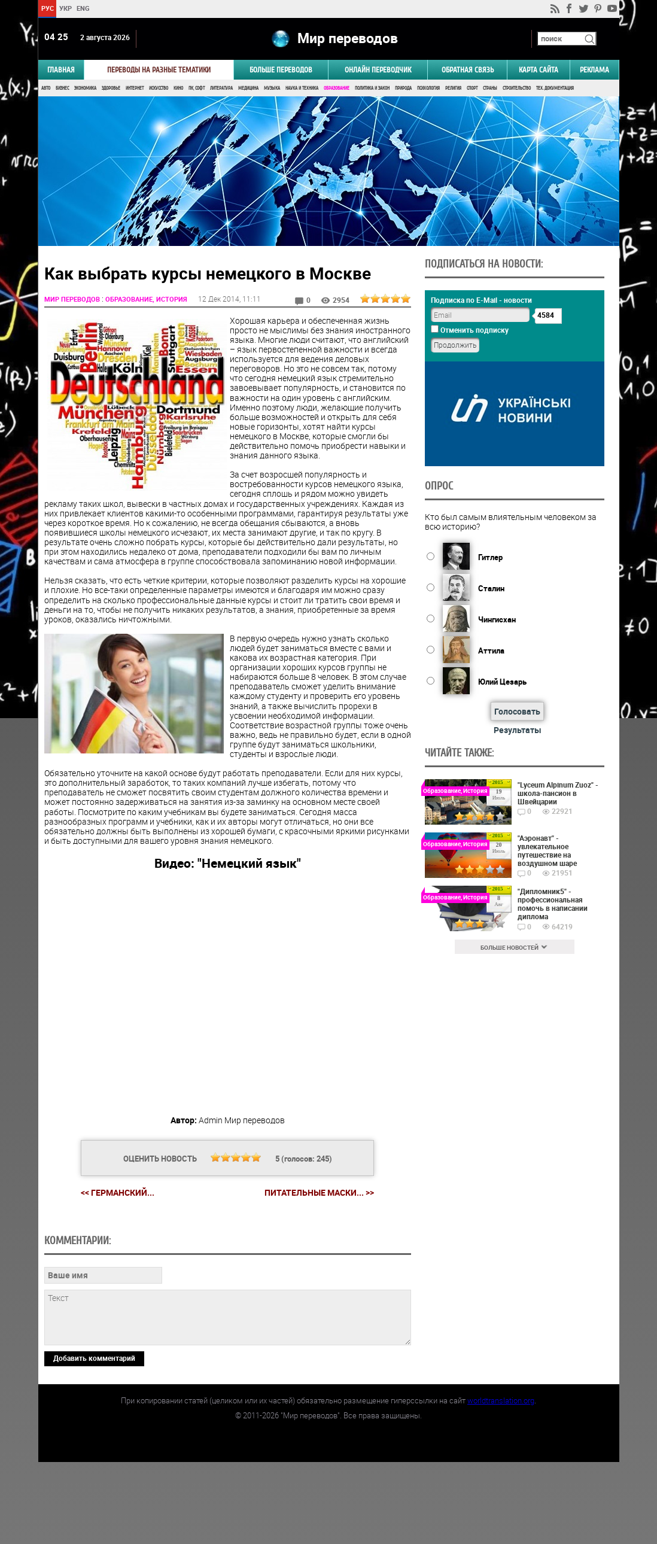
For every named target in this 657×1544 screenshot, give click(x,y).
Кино (178, 88)
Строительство (517, 88)
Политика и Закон (372, 88)
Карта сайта (538, 69)
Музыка (272, 88)
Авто (45, 88)
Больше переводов (281, 69)
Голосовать (517, 711)
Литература (221, 88)
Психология (428, 88)
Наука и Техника (301, 88)
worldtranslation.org (500, 1482)
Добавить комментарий (94, 1440)
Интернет (135, 88)
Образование (336, 88)
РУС (47, 8)
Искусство (158, 88)
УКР (65, 8)
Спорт (472, 88)
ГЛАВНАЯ (61, 69)
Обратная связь (468, 69)
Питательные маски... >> (319, 1192)
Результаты (518, 729)
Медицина (248, 88)
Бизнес (62, 88)
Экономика (85, 88)
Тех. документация (555, 88)
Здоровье (111, 88)
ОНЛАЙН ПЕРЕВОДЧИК (378, 69)
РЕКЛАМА (594, 69)
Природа (403, 88)
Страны (490, 88)
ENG (83, 8)
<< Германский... (117, 1192)
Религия (453, 88)
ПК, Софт (196, 88)
